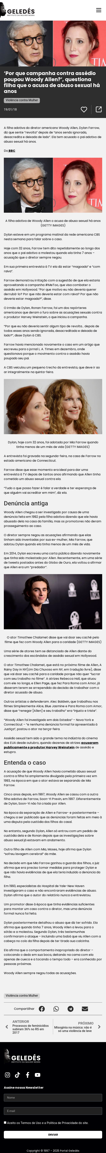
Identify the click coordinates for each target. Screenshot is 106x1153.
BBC (11, 151)
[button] (42, 1008)
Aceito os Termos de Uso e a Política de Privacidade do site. (48, 1123)
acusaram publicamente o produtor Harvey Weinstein (51, 745)
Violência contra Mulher (22, 100)
